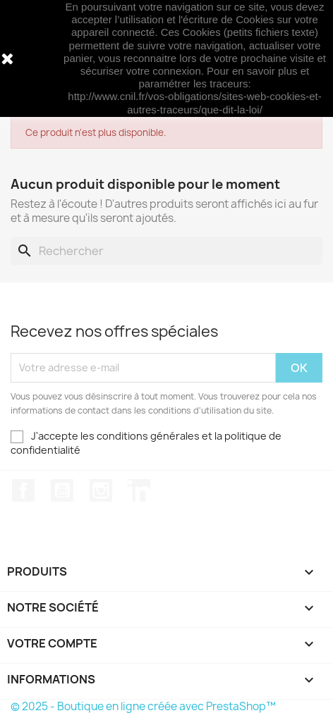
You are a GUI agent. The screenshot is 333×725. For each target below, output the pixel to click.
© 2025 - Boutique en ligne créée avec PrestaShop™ (143, 706)
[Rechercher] (166, 251)
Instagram (101, 490)
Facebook (23, 490)
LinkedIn (139, 490)
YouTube (62, 490)
